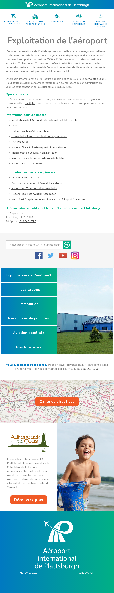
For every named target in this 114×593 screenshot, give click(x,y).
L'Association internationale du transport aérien (39, 136)
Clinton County (98, 79)
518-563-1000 (90, 369)
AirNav (15, 125)
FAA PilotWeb (19, 142)
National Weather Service (26, 163)
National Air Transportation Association (34, 188)
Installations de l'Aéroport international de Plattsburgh (44, 120)
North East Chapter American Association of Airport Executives (48, 199)
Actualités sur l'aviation (25, 177)
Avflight (30, 103)
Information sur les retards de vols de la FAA (37, 158)
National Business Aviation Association (33, 194)
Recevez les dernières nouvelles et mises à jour (34, 244)
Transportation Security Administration (34, 152)
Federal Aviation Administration (30, 131)
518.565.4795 (27, 221)
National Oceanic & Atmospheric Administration (39, 147)
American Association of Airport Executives (36, 183)
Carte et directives (57, 401)
